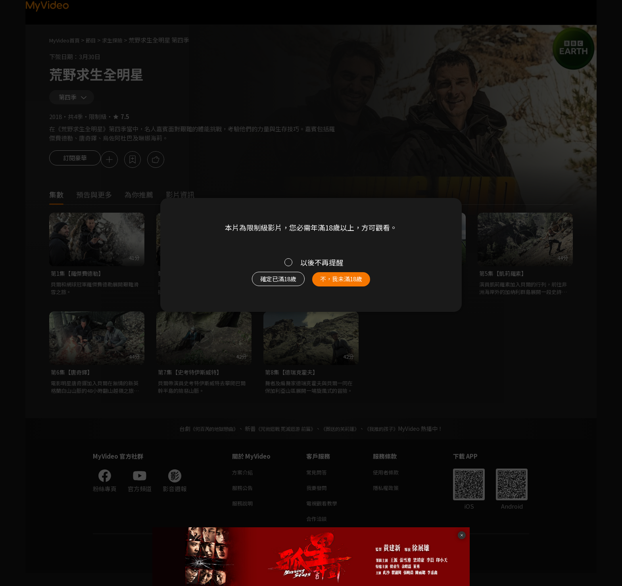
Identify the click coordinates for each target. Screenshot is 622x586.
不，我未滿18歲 (349, 283)
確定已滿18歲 (269, 283)
